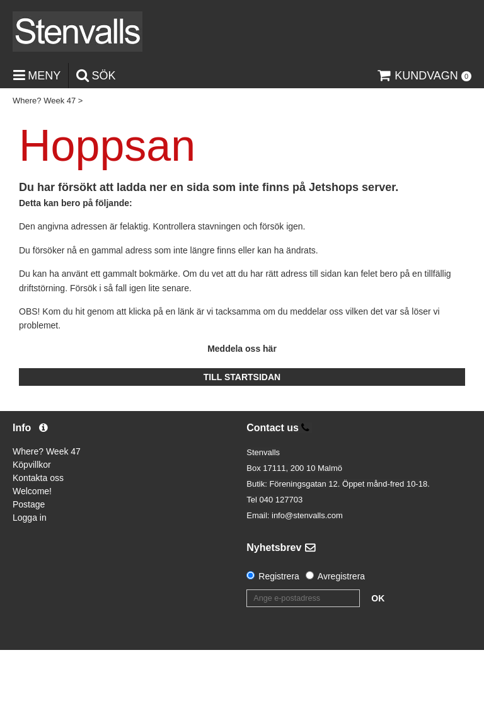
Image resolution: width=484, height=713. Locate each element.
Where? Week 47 (44, 100)
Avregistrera (341, 576)
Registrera (278, 576)
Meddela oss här (242, 349)
